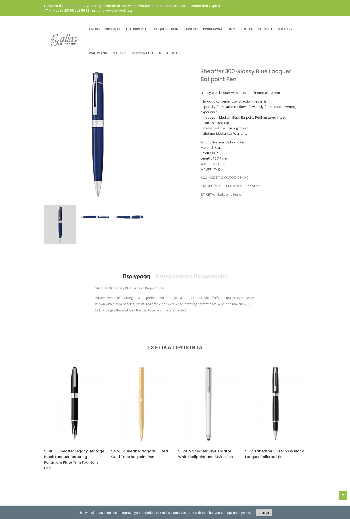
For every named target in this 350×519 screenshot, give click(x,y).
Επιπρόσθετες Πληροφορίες (192, 276)
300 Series (233, 186)
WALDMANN (98, 53)
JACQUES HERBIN (165, 29)
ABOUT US (174, 53)
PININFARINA (212, 29)
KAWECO (191, 29)
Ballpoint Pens (229, 194)
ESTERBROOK (136, 29)
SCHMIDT (265, 29)
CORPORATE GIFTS (146, 53)
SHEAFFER (285, 29)
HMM (231, 29)
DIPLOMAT (113, 29)
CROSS (94, 29)
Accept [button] (264, 513)
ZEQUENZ (119, 53)
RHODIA (247, 29)
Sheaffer (253, 186)
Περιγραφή (136, 276)
